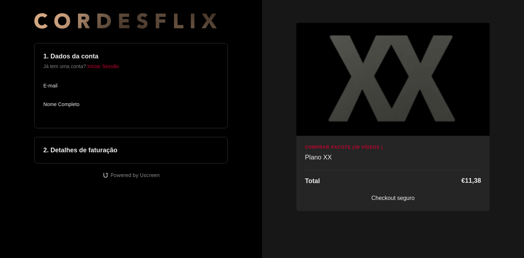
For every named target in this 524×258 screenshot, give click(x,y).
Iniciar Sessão (103, 66)
